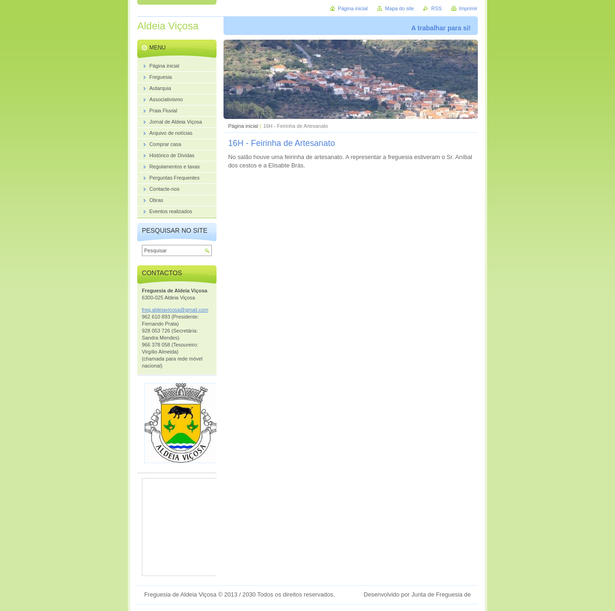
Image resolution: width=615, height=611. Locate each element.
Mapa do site (399, 8)
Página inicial (243, 126)
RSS (436, 8)
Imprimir (468, 8)
